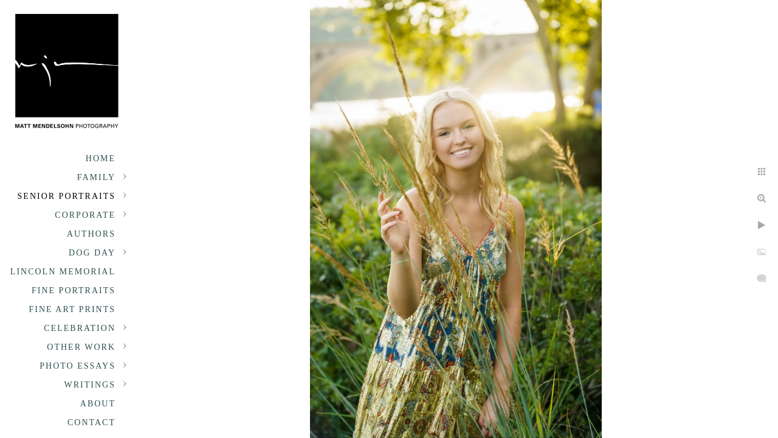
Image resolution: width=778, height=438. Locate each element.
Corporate (85, 215)
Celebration (79, 328)
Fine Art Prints (72, 309)
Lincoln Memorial (62, 271)
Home (100, 158)
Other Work (81, 347)
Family (96, 177)
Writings (89, 384)
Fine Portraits (73, 290)
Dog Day (92, 252)
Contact (91, 422)
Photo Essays (77, 365)
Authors (91, 233)
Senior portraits (66, 196)
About (97, 403)
